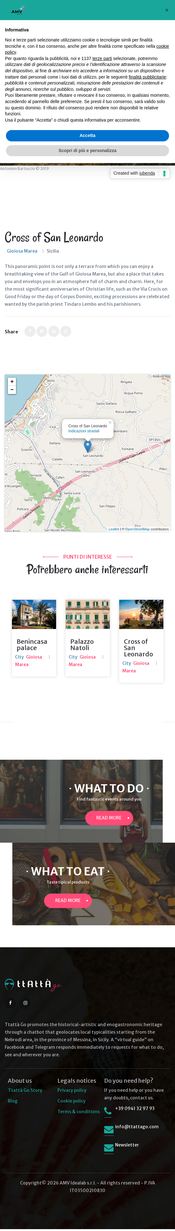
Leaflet (114, 529)
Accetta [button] (88, 135)
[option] (34, 640)
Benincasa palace (32, 647)
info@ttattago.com (137, 1128)
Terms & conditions (78, 1113)
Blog (13, 1103)
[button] (167, 10)
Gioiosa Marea (22, 251)
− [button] (12, 390)
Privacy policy (72, 1092)
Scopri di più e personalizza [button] (87, 150)
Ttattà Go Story (25, 1092)
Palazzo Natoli (82, 647)
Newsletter (127, 1147)
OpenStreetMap (137, 529)
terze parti (102, 58)
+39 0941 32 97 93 (135, 1110)
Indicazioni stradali (83, 431)
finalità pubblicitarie (147, 76)
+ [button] (12, 382)
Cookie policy (71, 1103)
